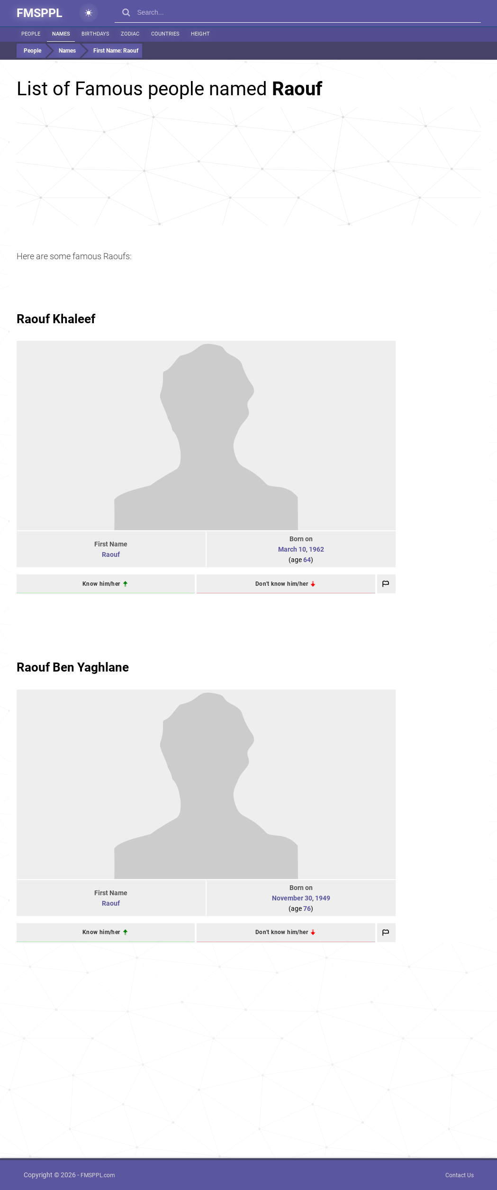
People (30, 34)
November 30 (292, 898)
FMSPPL (40, 13)
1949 (322, 898)
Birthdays (94, 34)
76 (307, 908)
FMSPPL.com (98, 1175)
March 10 (292, 549)
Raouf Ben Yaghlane (73, 667)
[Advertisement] (249, 166)
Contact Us (459, 1175)
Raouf (111, 554)
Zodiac (128, 34)
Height (197, 34)
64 (307, 559)
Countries (162, 34)
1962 (316, 549)
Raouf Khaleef (56, 319)
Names (60, 34)
